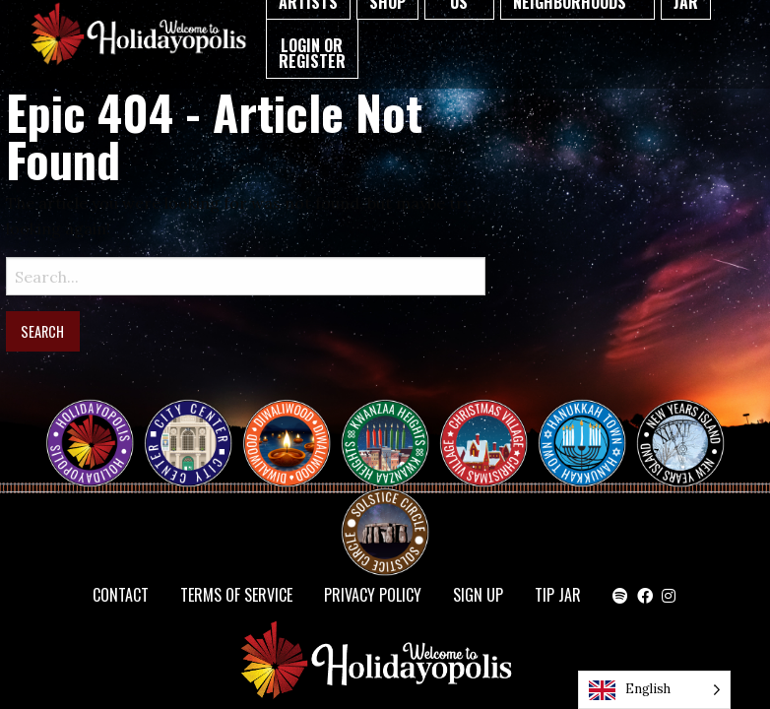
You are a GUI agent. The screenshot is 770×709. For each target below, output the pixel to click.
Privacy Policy (372, 595)
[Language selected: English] (654, 690)
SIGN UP (478, 595)
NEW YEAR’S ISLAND (681, 433)
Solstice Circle (386, 514)
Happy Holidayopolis (97, 425)
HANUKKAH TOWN (589, 425)
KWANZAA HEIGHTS (392, 425)
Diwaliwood (294, 417)
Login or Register (312, 53)
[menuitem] (312, 49)
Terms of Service (236, 595)
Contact (121, 595)
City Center (186, 425)
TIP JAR (558, 595)
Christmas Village (491, 425)
